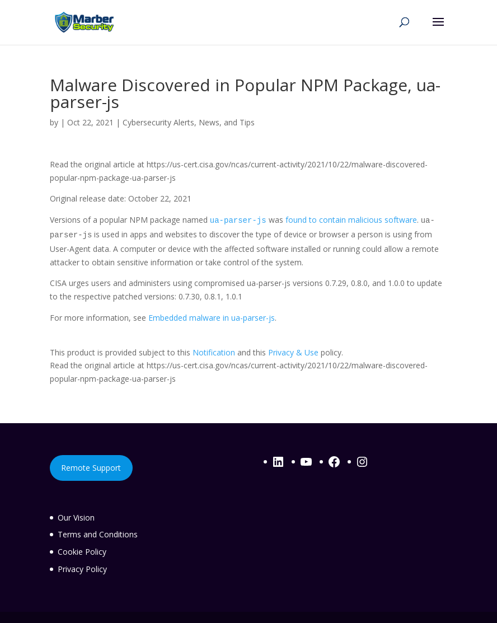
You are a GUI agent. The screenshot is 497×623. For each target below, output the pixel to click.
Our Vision (76, 517)
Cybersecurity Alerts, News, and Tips (189, 122)
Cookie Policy (82, 551)
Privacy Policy (82, 569)
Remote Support (91, 467)
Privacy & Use (293, 352)
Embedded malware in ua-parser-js (211, 317)
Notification (214, 352)
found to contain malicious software (351, 219)
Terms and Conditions (98, 534)
